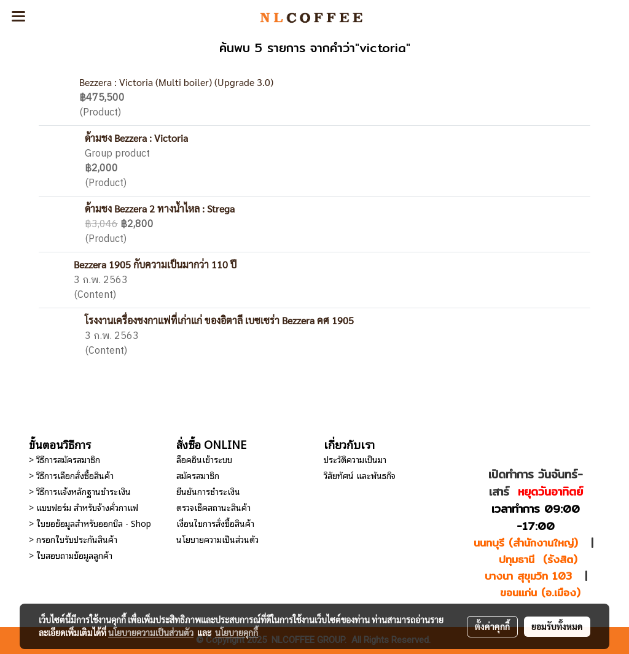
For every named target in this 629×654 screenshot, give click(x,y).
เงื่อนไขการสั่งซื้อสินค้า (215, 523)
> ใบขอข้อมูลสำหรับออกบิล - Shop (90, 523)
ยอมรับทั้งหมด (557, 626)
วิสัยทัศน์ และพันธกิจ (360, 475)
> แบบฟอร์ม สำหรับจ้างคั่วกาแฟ (83, 507)
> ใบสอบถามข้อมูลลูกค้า (70, 555)
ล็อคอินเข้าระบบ (204, 459)
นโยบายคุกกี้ (236, 632)
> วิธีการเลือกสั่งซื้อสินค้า (71, 475)
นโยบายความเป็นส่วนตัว (217, 539)
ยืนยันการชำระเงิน (208, 491)
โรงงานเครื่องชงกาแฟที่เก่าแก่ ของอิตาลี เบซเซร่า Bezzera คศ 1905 (219, 320)
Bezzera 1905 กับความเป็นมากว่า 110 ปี (155, 264)
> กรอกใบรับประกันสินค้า (73, 539)
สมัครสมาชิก (197, 475)
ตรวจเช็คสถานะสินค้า (213, 507)
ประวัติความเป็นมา (355, 459)
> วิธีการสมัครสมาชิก (64, 459)
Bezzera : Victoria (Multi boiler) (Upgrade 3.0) (176, 82)
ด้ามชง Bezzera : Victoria (136, 137)
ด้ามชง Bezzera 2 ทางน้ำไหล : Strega (160, 208)
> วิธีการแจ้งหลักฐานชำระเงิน (80, 491)
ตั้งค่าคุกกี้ (492, 626)
